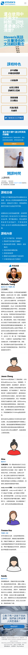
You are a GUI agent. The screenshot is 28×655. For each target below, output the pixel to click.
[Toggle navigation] (25, 3)
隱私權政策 (7, 646)
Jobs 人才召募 (17, 644)
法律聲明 (13, 646)
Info (23, 644)
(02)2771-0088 (18, 183)
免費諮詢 (14, 143)
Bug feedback (20, 646)
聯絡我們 (14, 626)
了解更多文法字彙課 (14, 118)
